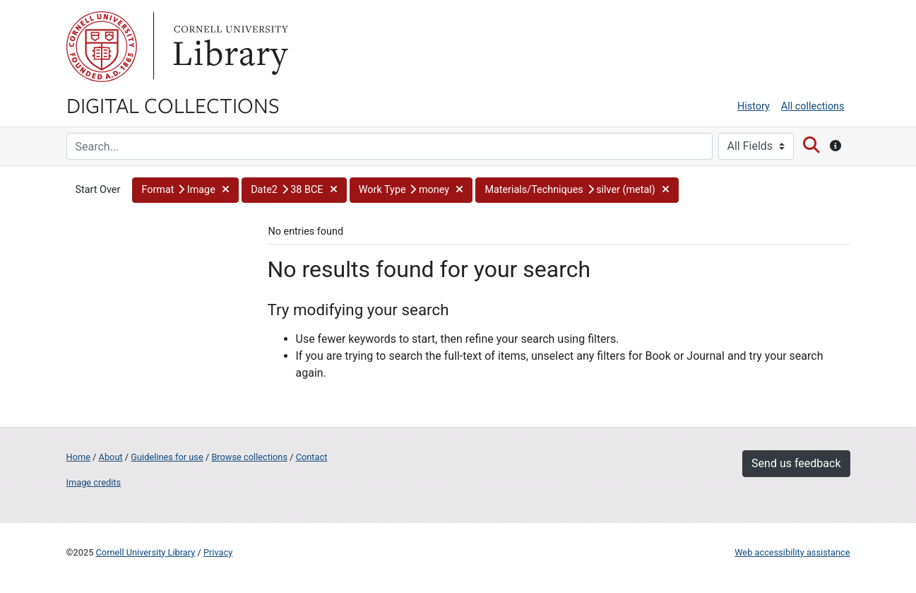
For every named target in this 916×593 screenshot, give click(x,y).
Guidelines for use (167, 457)
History (753, 106)
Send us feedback (795, 463)
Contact (312, 457)
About (111, 457)
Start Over (98, 190)
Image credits (93, 482)
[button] (185, 190)
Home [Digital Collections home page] (78, 457)
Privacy (217, 552)
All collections (813, 106)
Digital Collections (173, 104)
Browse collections (249, 457)
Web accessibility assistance (792, 552)
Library (228, 46)
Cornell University (101, 46)
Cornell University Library (146, 552)
